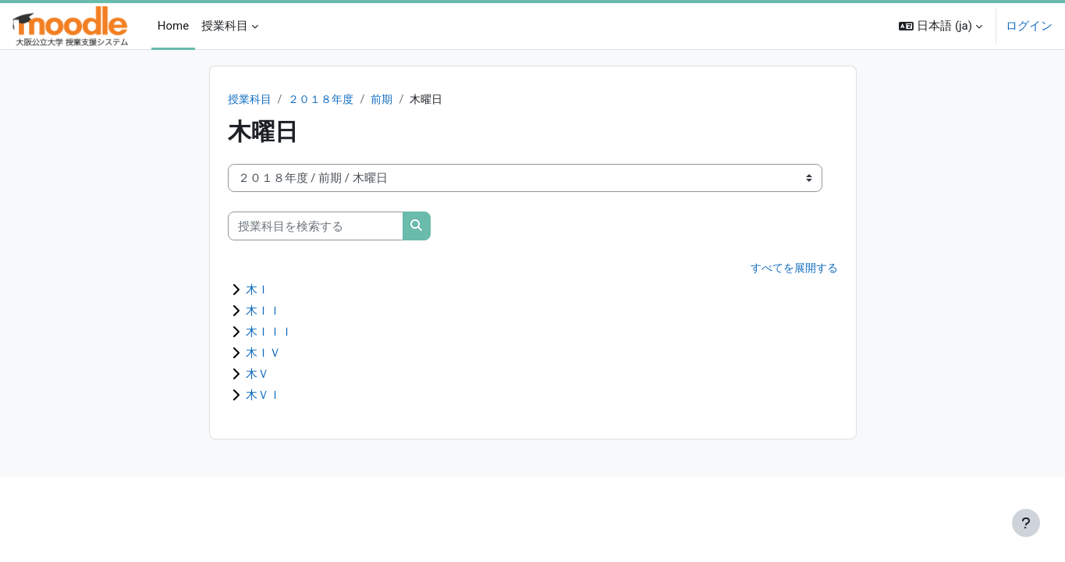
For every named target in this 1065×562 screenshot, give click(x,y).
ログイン (1029, 26)
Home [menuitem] (173, 26)
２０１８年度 (327, 100)
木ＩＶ (263, 354)
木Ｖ (257, 375)
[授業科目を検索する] (315, 226)
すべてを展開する (791, 269)
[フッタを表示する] (1026, 523)
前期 (391, 100)
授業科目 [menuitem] (224, 26)
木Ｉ (257, 290)
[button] (940, 26)
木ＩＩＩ (269, 332)
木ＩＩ (263, 311)
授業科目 (251, 100)
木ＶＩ (263, 396)
